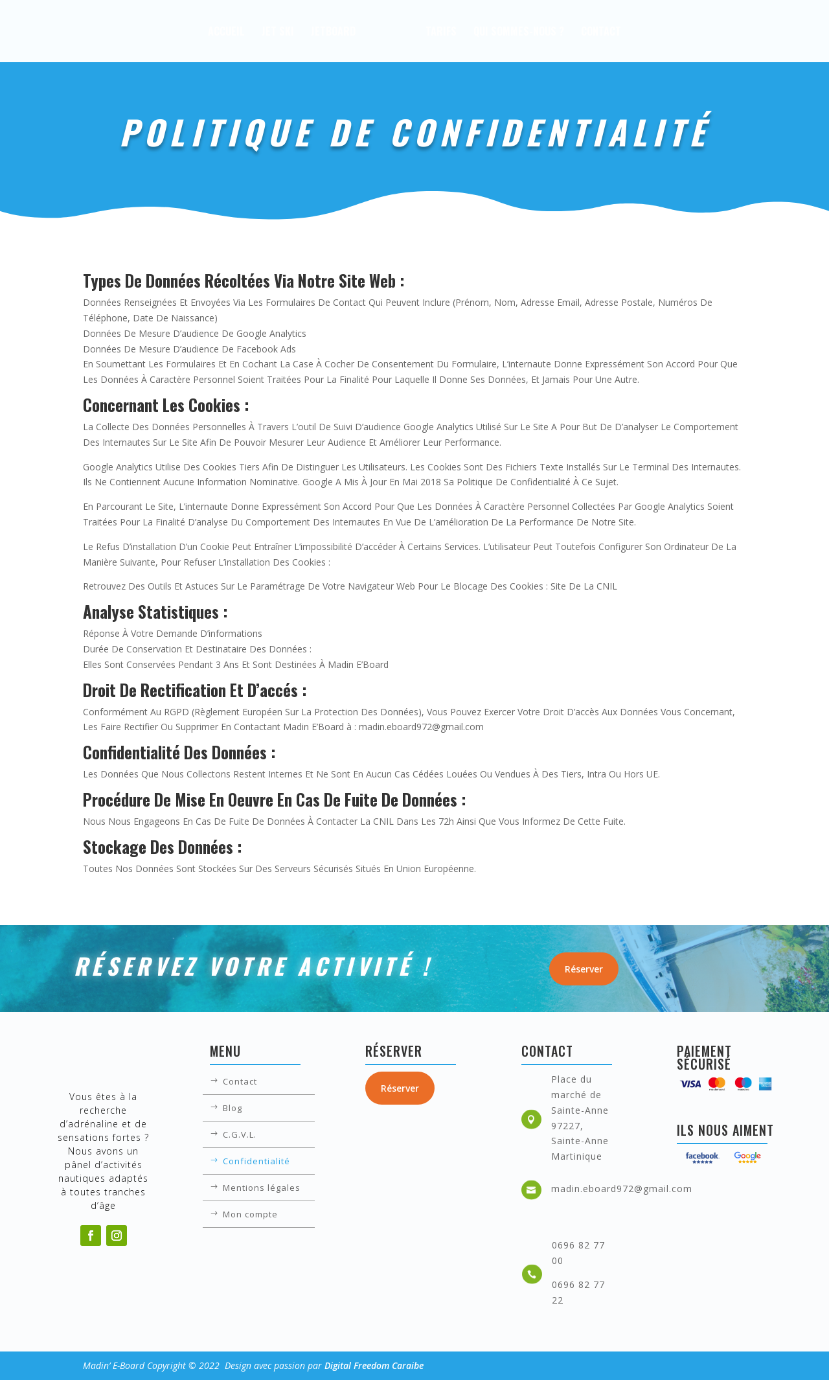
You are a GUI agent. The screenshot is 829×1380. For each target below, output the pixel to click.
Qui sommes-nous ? (557, 33)
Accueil (188, 33)
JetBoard (295, 33)
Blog (232, 1108)
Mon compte (250, 1215)
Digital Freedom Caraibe (374, 1365)
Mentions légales (262, 1188)
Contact (639, 33)
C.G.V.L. (239, 1135)
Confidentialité (256, 1161)
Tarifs (479, 33)
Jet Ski (239, 33)
